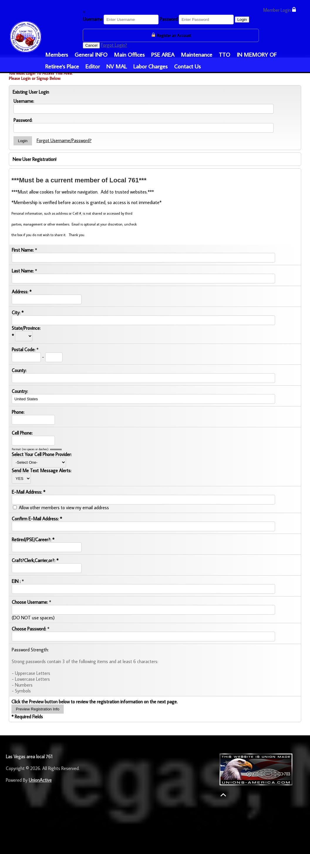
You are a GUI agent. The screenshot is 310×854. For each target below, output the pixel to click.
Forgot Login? (114, 45)
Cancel (91, 45)
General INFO (91, 54)
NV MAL (116, 66)
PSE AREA (162, 54)
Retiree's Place (62, 66)
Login (242, 19)
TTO (224, 54)
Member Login (279, 10)
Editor (92, 66)
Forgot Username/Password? (64, 140)
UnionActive (40, 780)
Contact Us (187, 66)
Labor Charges (150, 66)
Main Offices (129, 54)
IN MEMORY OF (257, 54)
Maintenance (196, 54)
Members (56, 54)
